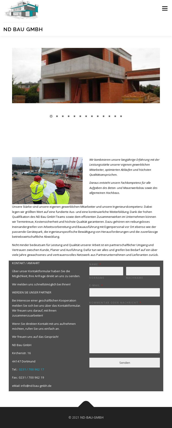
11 (105, 116)
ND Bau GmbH (23, 29)
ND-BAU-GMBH (91, 417)
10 (99, 116)
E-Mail (96, 285)
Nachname (134, 277)
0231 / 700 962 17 (31, 369)
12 (111, 116)
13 (117, 116)
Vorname (97, 277)
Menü (165, 8)
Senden (124, 363)
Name (95, 264)
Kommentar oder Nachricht (115, 302)
